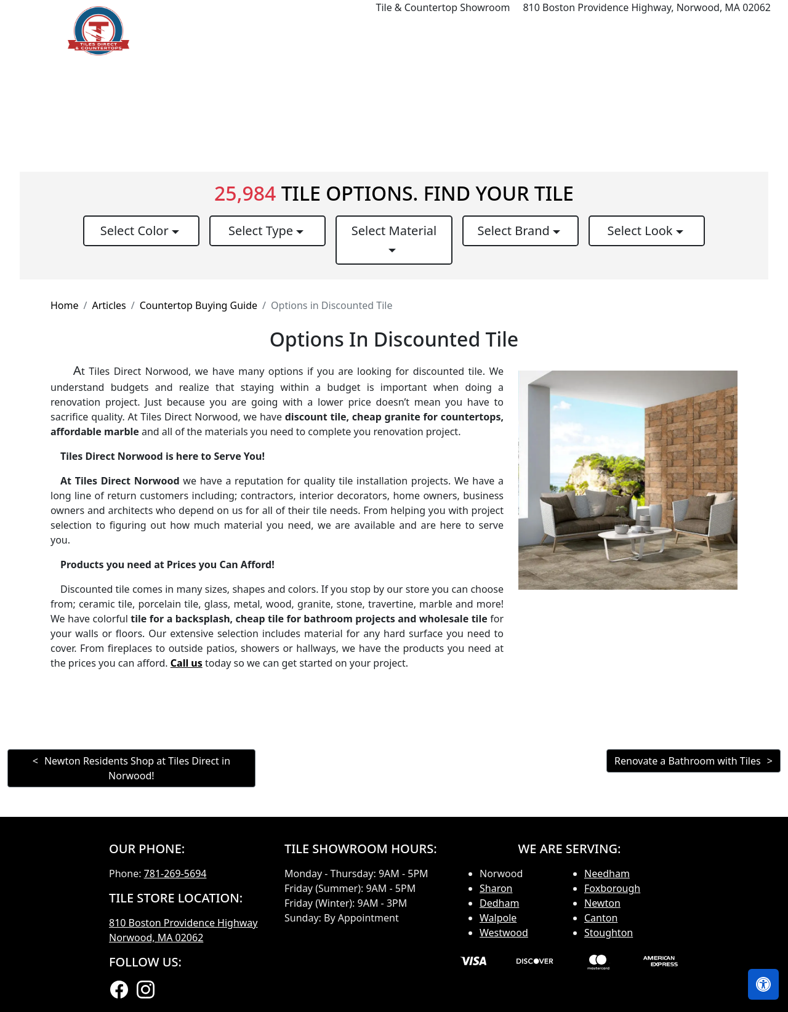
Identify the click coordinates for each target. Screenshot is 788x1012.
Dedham (499, 903)
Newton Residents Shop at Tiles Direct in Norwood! (137, 768)
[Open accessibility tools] (763, 984)
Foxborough (612, 888)
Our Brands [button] (546, 31)
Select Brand (515, 230)
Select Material (394, 230)
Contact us (746, 31)
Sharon (496, 888)
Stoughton (608, 932)
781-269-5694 (175, 873)
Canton (600, 918)
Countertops (471, 31)
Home (338, 31)
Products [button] (393, 31)
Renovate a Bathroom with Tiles (687, 761)
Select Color (136, 230)
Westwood (504, 932)
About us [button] (672, 31)
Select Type (262, 230)
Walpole (498, 918)
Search (615, 31)
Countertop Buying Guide (198, 305)
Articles (109, 305)
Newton (602, 903)
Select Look (641, 230)
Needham (607, 873)
